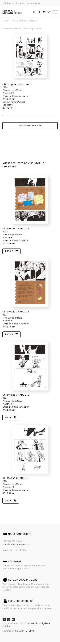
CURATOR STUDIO (24, 631)
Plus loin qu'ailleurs (28, 21)
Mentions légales (40, 623)
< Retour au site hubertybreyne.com (21, 3)
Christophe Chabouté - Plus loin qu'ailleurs (21, 29)
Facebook (4, 619)
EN (48, 12)
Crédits (6, 626)
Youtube (13, 619)
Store (14, 21)
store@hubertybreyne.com (16, 544)
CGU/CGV (24, 623)
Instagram (8, 619)
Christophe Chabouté (15, 84)
